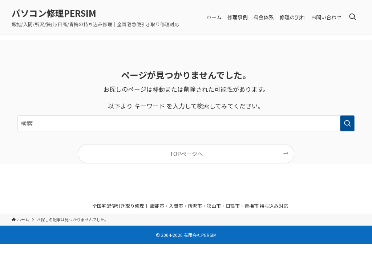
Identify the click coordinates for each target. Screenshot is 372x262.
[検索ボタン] (352, 17)
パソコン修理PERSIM (54, 13)
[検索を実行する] (347, 123)
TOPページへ (186, 154)
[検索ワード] (186, 123)
